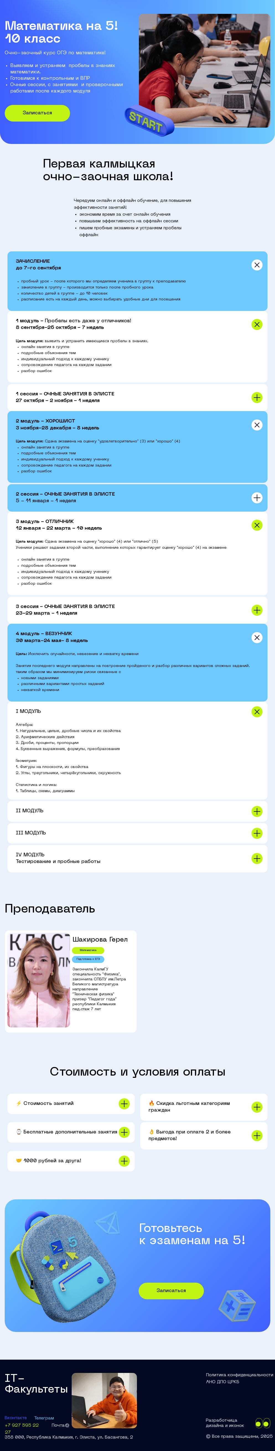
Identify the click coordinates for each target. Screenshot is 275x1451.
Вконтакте (16, 1418)
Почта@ (60, 1425)
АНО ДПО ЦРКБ (222, 1382)
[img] (204, 71)
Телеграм (44, 1418)
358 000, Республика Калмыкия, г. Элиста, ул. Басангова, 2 (69, 1437)
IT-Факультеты (36, 1384)
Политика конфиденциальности (239, 1375)
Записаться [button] (37, 113)
